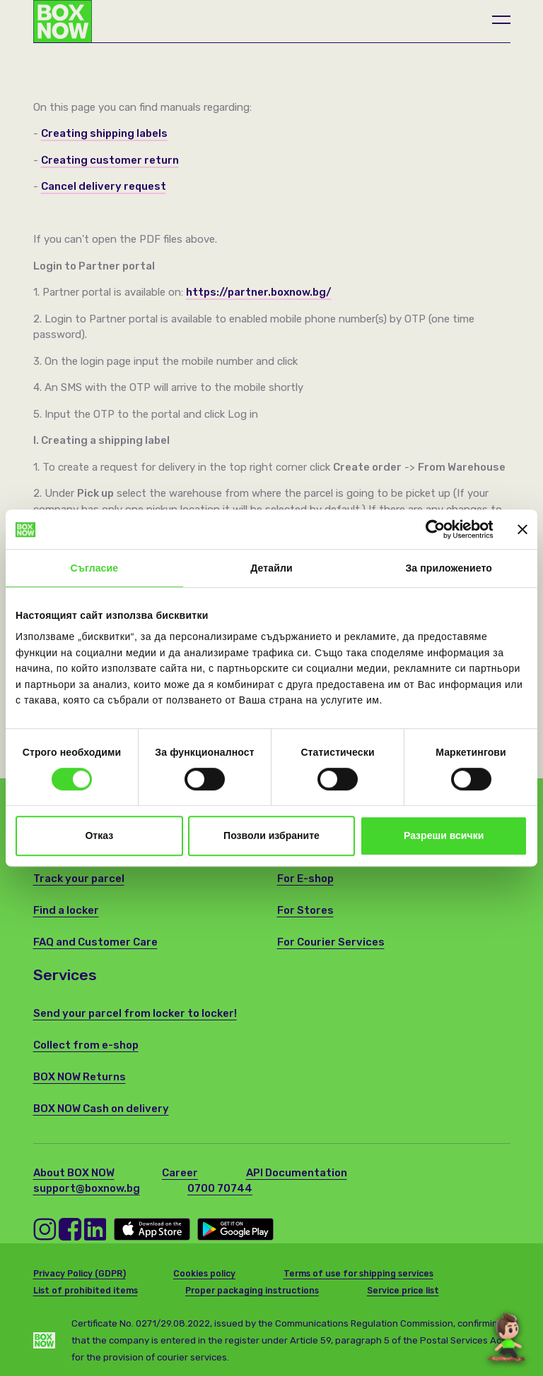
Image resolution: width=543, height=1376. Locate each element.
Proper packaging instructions (252, 1291)
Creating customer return (110, 160)
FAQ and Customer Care (95, 942)
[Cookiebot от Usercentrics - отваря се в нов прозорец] (431, 529)
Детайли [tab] (271, 568)
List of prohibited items (85, 1291)
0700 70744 (219, 1188)
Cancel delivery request (103, 186)
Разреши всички (444, 836)
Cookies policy (204, 1274)
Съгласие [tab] (94, 568)
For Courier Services (331, 942)
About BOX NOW (74, 1172)
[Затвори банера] (522, 529)
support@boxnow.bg (86, 1188)
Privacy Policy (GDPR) (79, 1274)
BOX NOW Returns (79, 1076)
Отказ (99, 836)
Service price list (403, 1291)
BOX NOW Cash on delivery (101, 1108)
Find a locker (66, 910)
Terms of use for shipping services (358, 1274)
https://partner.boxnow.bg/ (259, 292)
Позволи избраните (271, 836)
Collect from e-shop (86, 1045)
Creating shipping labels (104, 133)
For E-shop (305, 878)
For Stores (305, 910)
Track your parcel (78, 878)
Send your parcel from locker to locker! (135, 1013)
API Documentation (296, 1172)
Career (180, 1172)
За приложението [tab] (448, 568)
